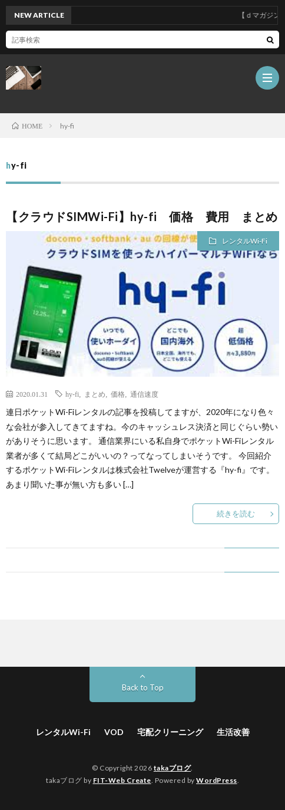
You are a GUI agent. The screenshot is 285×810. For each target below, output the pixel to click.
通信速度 (144, 393)
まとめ (94, 393)
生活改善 (233, 732)
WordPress (216, 780)
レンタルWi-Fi (244, 240)
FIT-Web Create (122, 780)
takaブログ (172, 767)
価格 (118, 393)
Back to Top (143, 687)
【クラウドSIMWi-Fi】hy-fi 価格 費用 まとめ (142, 216)
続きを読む (236, 513)
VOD (114, 732)
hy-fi (72, 393)
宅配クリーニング (170, 732)
